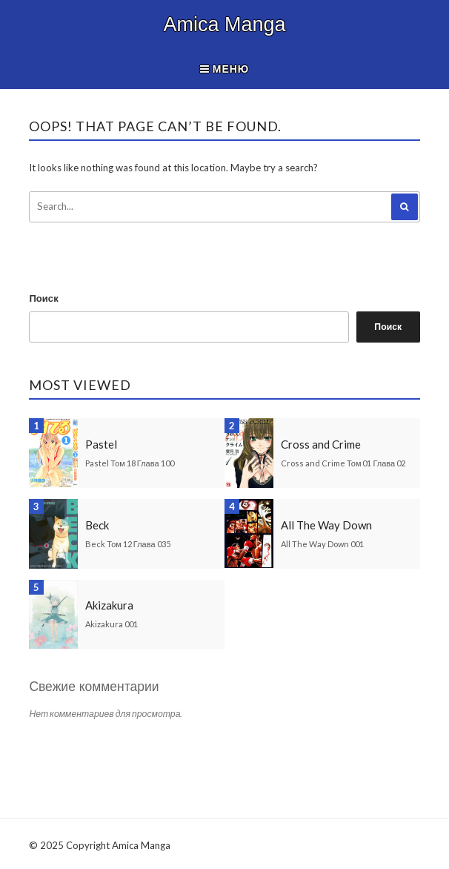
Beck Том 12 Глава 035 (127, 544)
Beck (97, 525)
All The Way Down (326, 525)
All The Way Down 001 (322, 544)
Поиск (43, 298)
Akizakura (109, 605)
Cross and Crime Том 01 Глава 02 (343, 463)
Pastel (101, 444)
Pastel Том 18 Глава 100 (129, 463)
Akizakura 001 (111, 624)
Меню (225, 68)
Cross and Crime (321, 444)
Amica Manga (224, 24)
